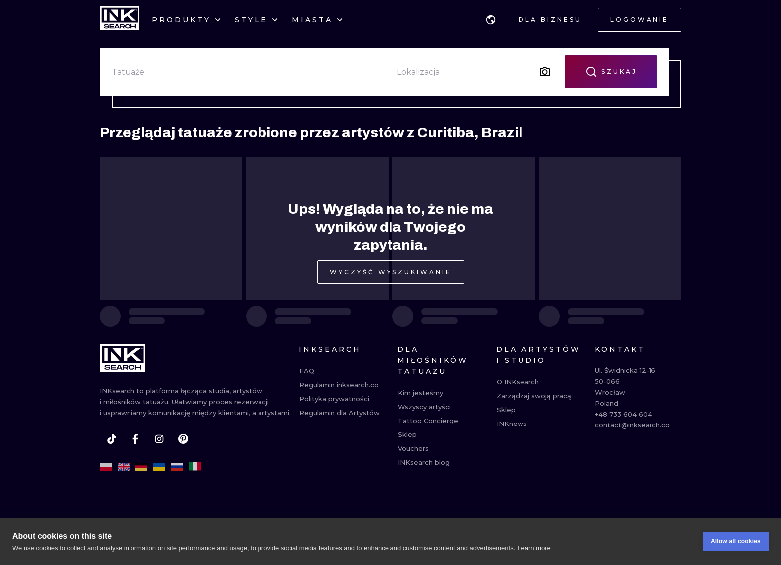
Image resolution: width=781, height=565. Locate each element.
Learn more (534, 548)
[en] (124, 467)
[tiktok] (112, 439)
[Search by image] (545, 72)
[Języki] (491, 20)
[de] (141, 467)
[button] (491, 20)
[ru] (177, 467)
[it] (195, 467)
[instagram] (159, 439)
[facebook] (135, 439)
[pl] (106, 467)
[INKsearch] (120, 20)
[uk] (159, 467)
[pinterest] (183, 439)
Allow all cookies (736, 541)
